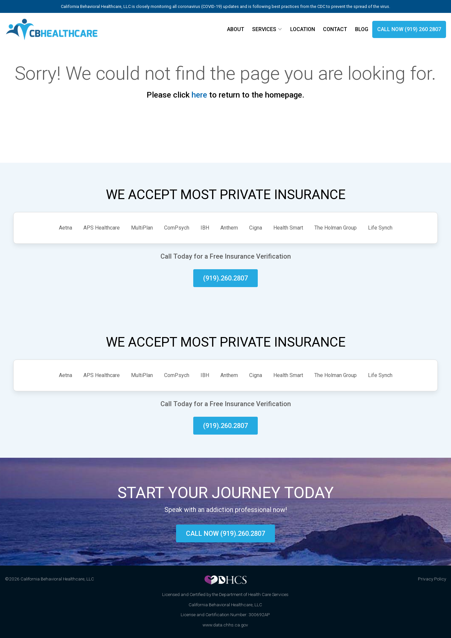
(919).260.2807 (225, 278)
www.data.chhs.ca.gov (225, 624)
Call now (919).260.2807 (225, 533)
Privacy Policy (432, 578)
